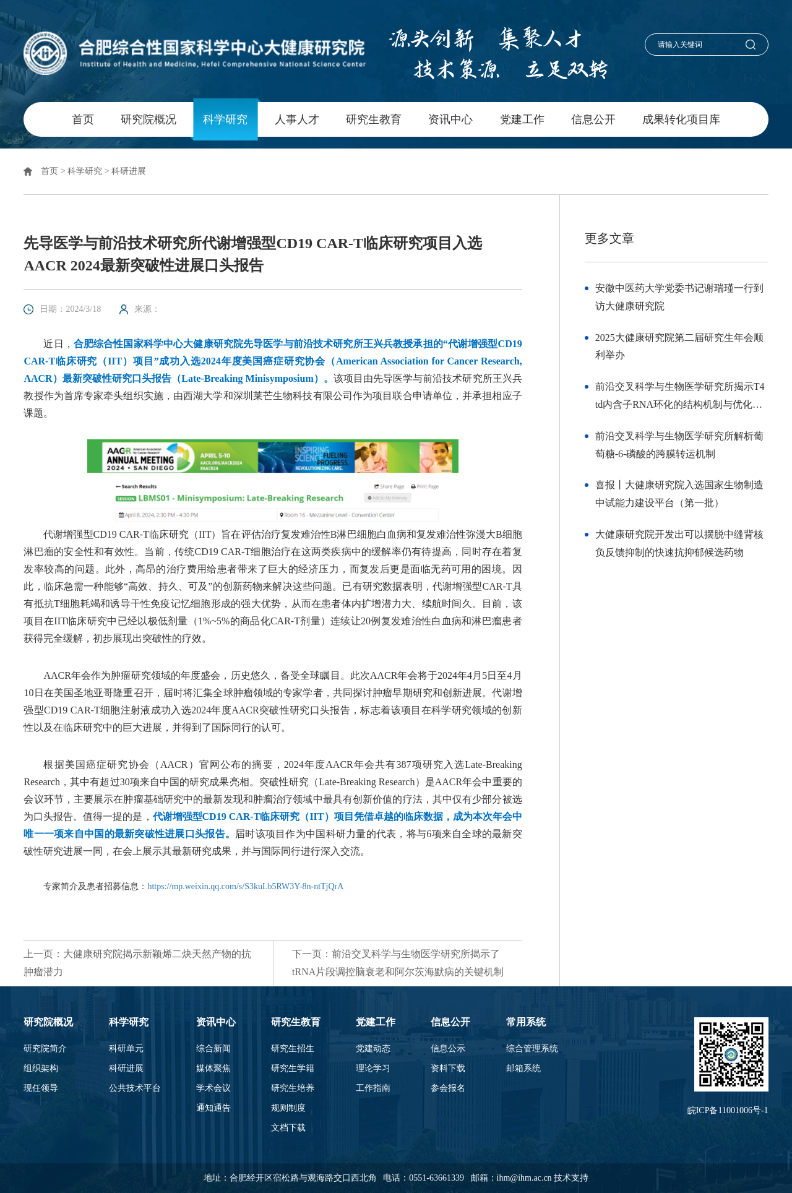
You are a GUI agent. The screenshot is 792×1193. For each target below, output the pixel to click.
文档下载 (288, 1128)
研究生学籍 (292, 1068)
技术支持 (571, 1177)
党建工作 (522, 119)
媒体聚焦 (213, 1068)
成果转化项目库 (681, 119)
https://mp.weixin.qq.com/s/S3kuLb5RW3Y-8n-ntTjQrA (245, 886)
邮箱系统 (523, 1068)
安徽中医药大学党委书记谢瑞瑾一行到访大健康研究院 (679, 297)
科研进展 (128, 171)
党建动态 (373, 1048)
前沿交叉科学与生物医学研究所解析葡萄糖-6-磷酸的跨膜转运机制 (679, 445)
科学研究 (225, 119)
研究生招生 (292, 1048)
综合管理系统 (532, 1048)
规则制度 (288, 1108)
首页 (83, 119)
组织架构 (41, 1068)
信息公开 (593, 119)
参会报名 (448, 1088)
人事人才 (297, 119)
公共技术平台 (135, 1088)
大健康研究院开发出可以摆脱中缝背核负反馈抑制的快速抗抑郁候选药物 (679, 543)
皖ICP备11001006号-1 (727, 1110)
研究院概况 (148, 119)
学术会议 (213, 1088)
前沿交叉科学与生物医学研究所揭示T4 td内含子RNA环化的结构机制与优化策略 (680, 397)
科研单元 (126, 1048)
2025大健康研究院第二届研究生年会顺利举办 (679, 346)
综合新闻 (213, 1048)
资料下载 (448, 1068)
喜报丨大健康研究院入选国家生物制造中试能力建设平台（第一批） (679, 494)
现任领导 (41, 1088)
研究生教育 (374, 119)
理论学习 (373, 1068)
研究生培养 (292, 1088)
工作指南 (373, 1088)
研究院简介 (45, 1048)
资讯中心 (450, 119)
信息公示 (448, 1048)
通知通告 (213, 1108)
